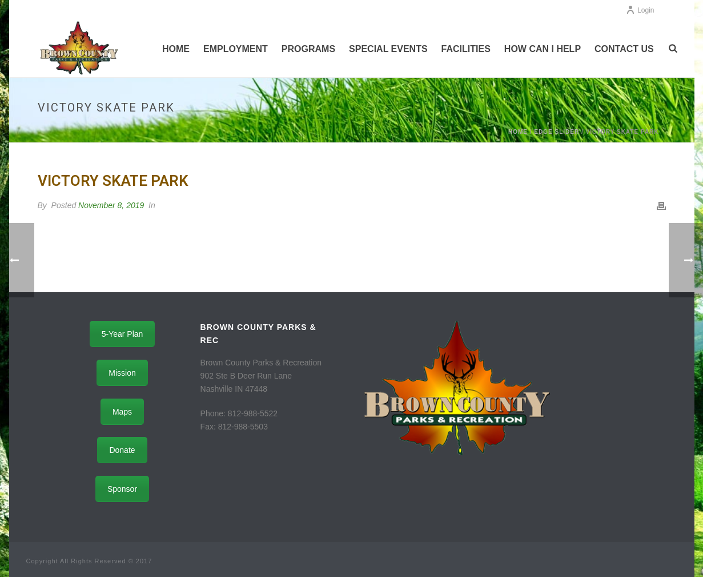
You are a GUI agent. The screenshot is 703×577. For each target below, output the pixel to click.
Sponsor (122, 489)
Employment (235, 49)
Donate (122, 450)
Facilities (466, 49)
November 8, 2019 (111, 205)
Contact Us (624, 49)
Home (176, 49)
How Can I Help (542, 49)
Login (640, 10)
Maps (122, 411)
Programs (308, 49)
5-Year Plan (122, 334)
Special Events (388, 49)
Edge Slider (556, 132)
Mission (122, 372)
